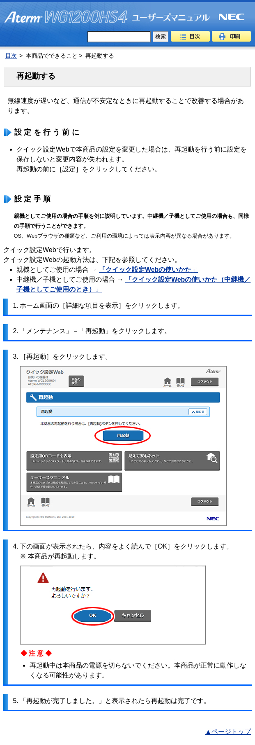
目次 (190, 36)
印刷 (231, 36)
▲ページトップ (228, 731)
